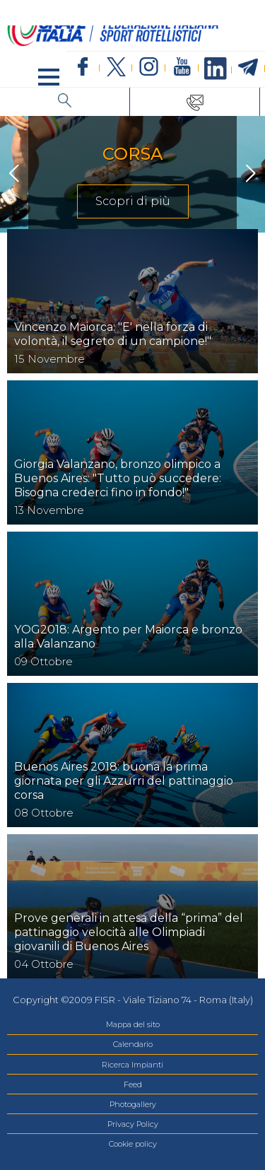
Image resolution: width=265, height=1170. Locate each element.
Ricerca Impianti (132, 1065)
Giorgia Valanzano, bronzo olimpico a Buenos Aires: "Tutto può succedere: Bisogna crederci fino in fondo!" (117, 478)
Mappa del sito (133, 1024)
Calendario (133, 1044)
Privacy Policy (132, 1124)
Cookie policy (133, 1144)
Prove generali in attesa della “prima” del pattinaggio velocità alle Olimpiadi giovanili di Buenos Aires (128, 932)
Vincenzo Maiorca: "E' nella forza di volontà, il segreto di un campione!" (112, 334)
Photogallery (133, 1104)
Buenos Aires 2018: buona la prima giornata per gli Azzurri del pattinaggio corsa (123, 781)
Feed (133, 1084)
